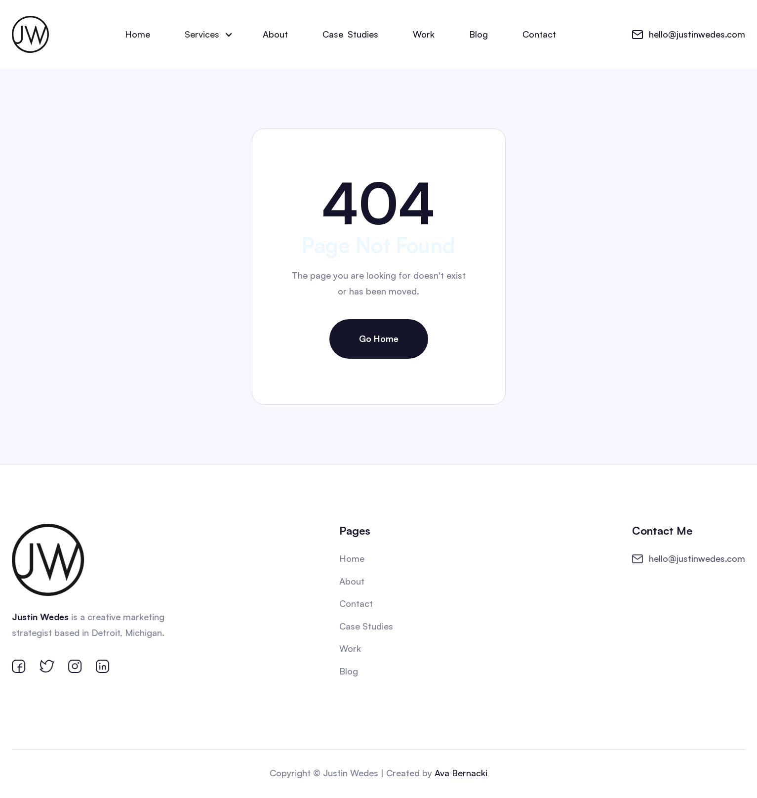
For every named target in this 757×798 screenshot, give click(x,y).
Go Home (378, 338)
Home (137, 34)
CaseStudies (350, 34)
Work (424, 34)
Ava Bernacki (460, 772)
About (275, 34)
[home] (30, 34)
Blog (478, 34)
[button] (206, 34)
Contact (539, 34)
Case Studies (366, 626)
